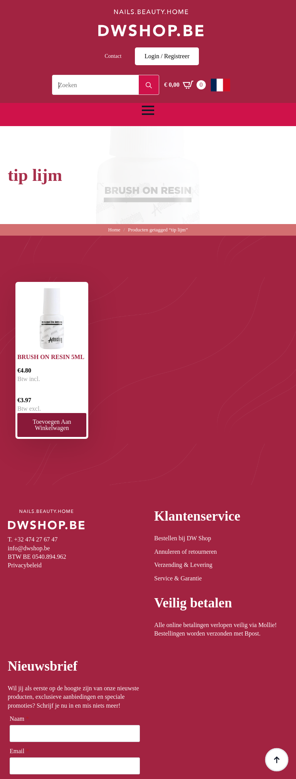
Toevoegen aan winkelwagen (52, 424)
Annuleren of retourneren (185, 551)
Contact (113, 56)
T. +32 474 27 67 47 (33, 539)
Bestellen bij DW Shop (182, 538)
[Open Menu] (148, 110)
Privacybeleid (25, 565)
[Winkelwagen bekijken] (185, 84)
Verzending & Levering (183, 564)
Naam (19, 719)
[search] (149, 85)
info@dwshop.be (29, 548)
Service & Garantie (178, 578)
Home (114, 230)
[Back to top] (276, 759)
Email (19, 751)
